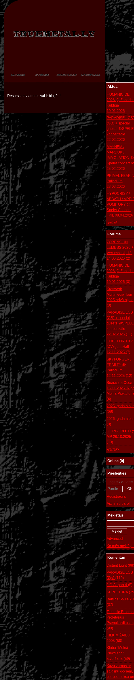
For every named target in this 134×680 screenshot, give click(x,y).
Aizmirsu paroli (118, 503)
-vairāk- (113, 222)
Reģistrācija (116, 496)
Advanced (115, 539)
